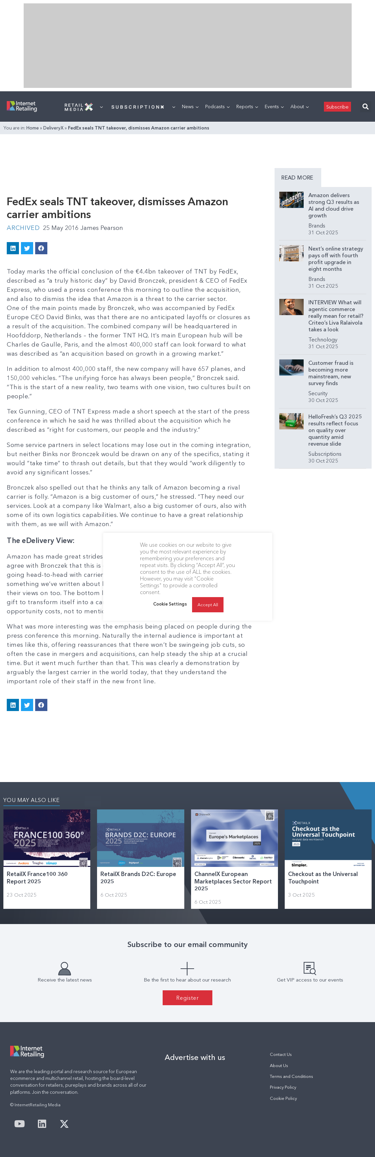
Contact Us (281, 1054)
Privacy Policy (283, 1087)
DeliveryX (53, 128)
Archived (23, 228)
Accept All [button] (207, 604)
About (299, 106)
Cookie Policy (283, 1098)
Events (274, 106)
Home (32, 128)
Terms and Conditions (291, 1076)
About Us (279, 1065)
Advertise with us (195, 1057)
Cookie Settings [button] (170, 604)
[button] (365, 106)
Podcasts (217, 106)
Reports (247, 106)
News (190, 106)
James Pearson (101, 228)
